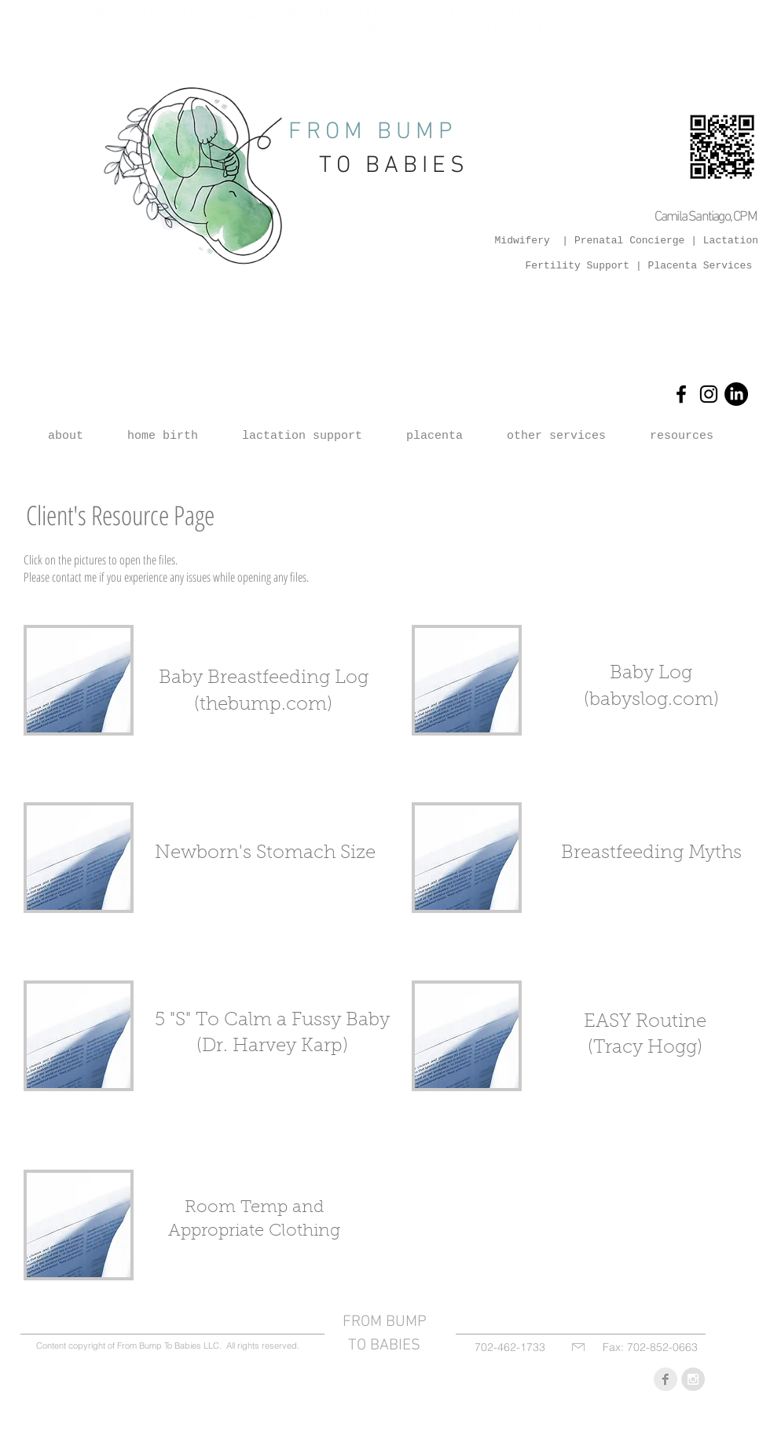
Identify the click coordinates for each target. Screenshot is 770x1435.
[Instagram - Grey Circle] (693, 1379)
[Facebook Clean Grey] (665, 1379)
